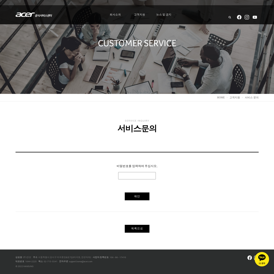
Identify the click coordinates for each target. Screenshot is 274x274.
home (221, 97)
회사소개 (115, 14)
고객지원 (139, 14)
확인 (137, 196)
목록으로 (137, 228)
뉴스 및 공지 (164, 14)
